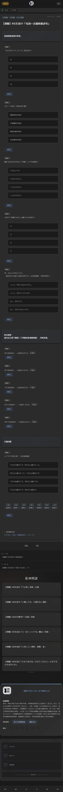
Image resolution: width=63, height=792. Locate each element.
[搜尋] (16, 789)
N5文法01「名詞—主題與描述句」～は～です (19, 535)
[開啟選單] (5, 789)
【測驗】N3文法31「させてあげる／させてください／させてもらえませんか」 (31, 663)
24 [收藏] (37, 546)
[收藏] (37, 789)
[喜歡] (26, 789)
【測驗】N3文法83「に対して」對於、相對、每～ (25, 647)
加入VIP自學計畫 (19, 722)
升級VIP (5, 3)
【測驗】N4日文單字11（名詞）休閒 (20, 617)
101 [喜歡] (26, 546)
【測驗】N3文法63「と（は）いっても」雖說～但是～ (27, 632)
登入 (59, 3)
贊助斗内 (32, 722)
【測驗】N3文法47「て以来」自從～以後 (22, 587)
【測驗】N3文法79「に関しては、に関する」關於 (25, 602)
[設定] (57, 789)
